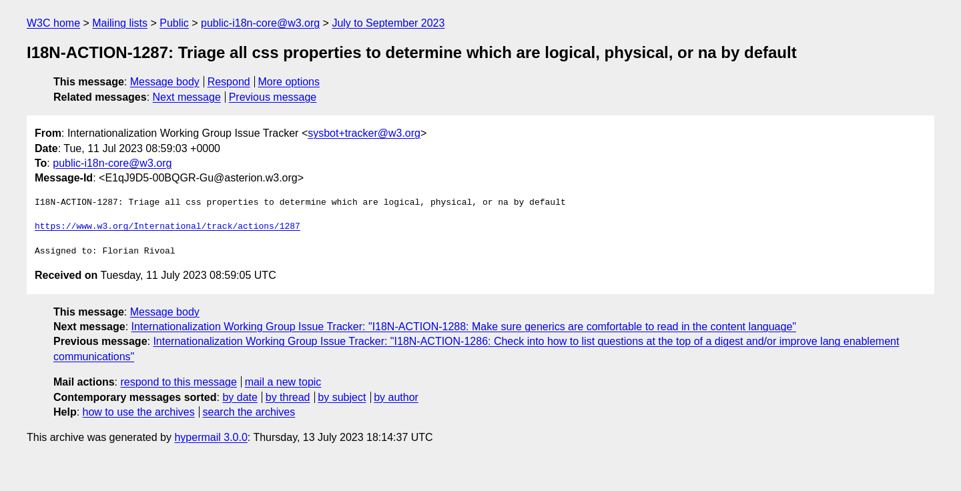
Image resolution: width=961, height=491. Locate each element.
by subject (342, 397)
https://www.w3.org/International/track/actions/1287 (167, 227)
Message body (165, 81)
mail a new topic (283, 382)
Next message (187, 97)
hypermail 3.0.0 (210, 437)
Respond (229, 81)
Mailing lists (119, 23)
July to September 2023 (388, 23)
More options (289, 81)
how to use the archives (139, 412)
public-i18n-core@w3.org (260, 23)
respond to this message (178, 382)
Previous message (273, 97)
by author (396, 397)
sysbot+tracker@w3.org (364, 133)
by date (239, 397)
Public (174, 23)
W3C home (53, 23)
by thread (288, 397)
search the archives (249, 412)
